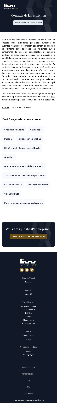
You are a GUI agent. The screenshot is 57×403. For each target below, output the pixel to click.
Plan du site (28, 394)
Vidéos (28, 351)
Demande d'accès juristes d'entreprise (28, 236)
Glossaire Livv (28, 320)
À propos (28, 282)
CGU (28, 387)
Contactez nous (28, 367)
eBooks (29, 317)
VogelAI (28, 294)
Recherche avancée (28, 306)
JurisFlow (28, 313)
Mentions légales (28, 374)
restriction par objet (46, 61)
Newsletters (29, 336)
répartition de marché (40, 64)
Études (28, 339)
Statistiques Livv (28, 324)
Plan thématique (28, 310)
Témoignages (28, 355)
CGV (28, 380)
